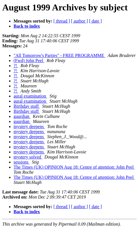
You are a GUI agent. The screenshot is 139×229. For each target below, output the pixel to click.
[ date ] (95, 21)
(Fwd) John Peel (29, 60)
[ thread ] (61, 21)
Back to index (27, 26)
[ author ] (79, 21)
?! (16, 65)
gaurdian (22, 116)
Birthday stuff (27, 106)
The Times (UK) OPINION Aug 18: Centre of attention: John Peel (74, 167)
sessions (21, 162)
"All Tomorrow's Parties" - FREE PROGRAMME (59, 55)
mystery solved (28, 157)
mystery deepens (29, 126)
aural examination (30, 96)
